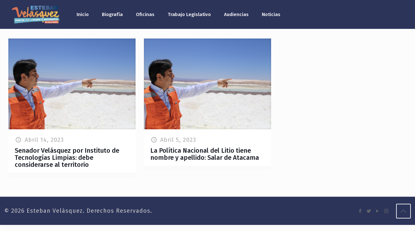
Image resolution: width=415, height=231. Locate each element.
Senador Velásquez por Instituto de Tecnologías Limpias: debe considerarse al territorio (67, 157)
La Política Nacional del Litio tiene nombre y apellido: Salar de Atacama (204, 154)
